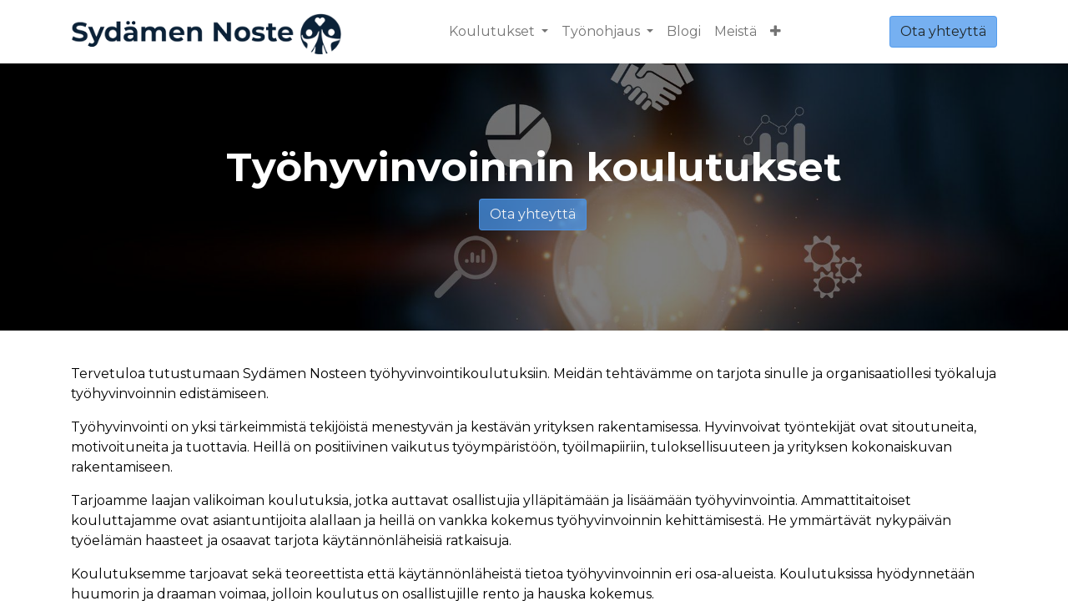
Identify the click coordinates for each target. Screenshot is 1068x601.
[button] (775, 31)
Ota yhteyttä (943, 31)
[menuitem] (684, 31)
